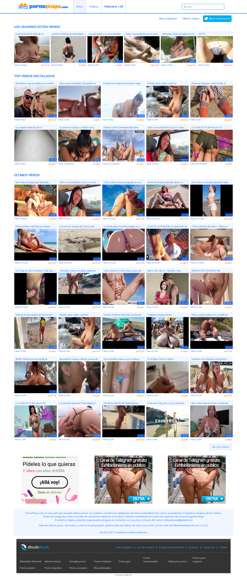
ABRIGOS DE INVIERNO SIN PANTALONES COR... (205, 271)
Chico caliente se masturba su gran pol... (123, 270)
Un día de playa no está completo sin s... (122, 226)
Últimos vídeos (191, 18)
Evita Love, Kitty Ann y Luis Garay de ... (166, 403)
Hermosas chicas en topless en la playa (178, 34)
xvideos (82, 65)
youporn (96, 119)
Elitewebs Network (30, 561)
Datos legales (124, 547)
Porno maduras (103, 561)
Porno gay (124, 561)
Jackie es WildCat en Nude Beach (68, 34)
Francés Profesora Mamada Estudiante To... (122, 315)
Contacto (193, 547)
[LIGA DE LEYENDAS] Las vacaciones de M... (167, 227)
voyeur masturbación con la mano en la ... (141, 34)
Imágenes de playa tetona (159, 314)
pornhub (45, 65)
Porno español (53, 567)
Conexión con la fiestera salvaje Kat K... (210, 359)
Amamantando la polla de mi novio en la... (29, 34)
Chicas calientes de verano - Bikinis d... (210, 226)
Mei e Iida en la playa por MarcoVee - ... (33, 182)
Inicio (79, 6)
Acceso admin (123, 574)
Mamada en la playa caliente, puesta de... (79, 359)
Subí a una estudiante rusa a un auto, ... (167, 127)
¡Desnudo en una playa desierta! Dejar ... (211, 182)
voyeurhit (154, 65)
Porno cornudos (78, 567)
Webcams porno (177, 561)
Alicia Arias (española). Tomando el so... (78, 83)
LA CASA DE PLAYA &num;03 (206, 127)
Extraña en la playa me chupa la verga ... (123, 83)
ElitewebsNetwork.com (186, 525)
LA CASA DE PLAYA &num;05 (30, 403)
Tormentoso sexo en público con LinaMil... (35, 83)
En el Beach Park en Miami (160, 359)
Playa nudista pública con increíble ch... (210, 314)
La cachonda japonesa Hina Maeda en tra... (77, 403)
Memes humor (53, 561)
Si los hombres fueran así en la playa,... (122, 359)
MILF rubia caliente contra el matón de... (210, 403)
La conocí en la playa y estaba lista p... (77, 127)
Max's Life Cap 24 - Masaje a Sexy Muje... (164, 271)
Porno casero (27, 567)
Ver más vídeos (220, 446)
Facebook (209, 547)
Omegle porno (77, 561)
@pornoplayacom (219, 18)
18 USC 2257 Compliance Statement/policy (123, 532)
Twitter (223, 547)
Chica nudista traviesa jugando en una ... (123, 182)
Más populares (168, 18)
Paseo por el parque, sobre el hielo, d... (209, 83)
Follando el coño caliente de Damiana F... (34, 314)
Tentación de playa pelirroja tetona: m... (166, 182)
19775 (202, 34)
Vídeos (93, 6)
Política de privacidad (171, 547)
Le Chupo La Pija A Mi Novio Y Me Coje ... (35, 270)
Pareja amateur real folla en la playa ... (33, 226)
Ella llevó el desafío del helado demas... (121, 403)
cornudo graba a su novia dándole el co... (105, 34)
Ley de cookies (145, 547)
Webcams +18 (113, 6)
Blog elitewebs (102, 567)
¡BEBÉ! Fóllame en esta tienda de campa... (31, 359)
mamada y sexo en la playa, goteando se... (77, 271)
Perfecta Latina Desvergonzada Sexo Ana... (120, 128)
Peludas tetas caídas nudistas (162, 83)
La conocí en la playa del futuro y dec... (77, 226)
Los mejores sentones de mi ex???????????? (28, 128)
